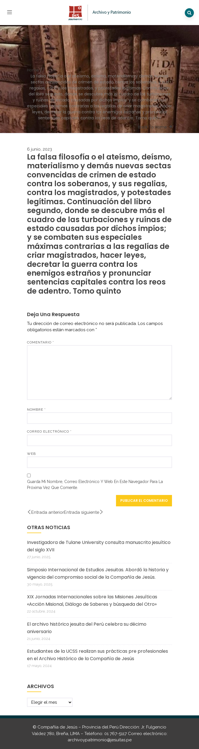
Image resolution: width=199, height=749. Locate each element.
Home (33, 70)
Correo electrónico (49, 431)
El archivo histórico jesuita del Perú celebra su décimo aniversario (86, 628)
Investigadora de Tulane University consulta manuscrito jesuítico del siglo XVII (99, 546)
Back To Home (152, 127)
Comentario (40, 342)
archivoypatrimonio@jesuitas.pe (100, 739)
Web (31, 454)
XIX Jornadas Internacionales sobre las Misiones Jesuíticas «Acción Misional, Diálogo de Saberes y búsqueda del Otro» (92, 600)
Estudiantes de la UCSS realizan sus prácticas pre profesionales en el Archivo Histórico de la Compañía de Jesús (97, 655)
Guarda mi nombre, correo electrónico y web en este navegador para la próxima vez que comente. (95, 484)
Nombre (36, 410)
